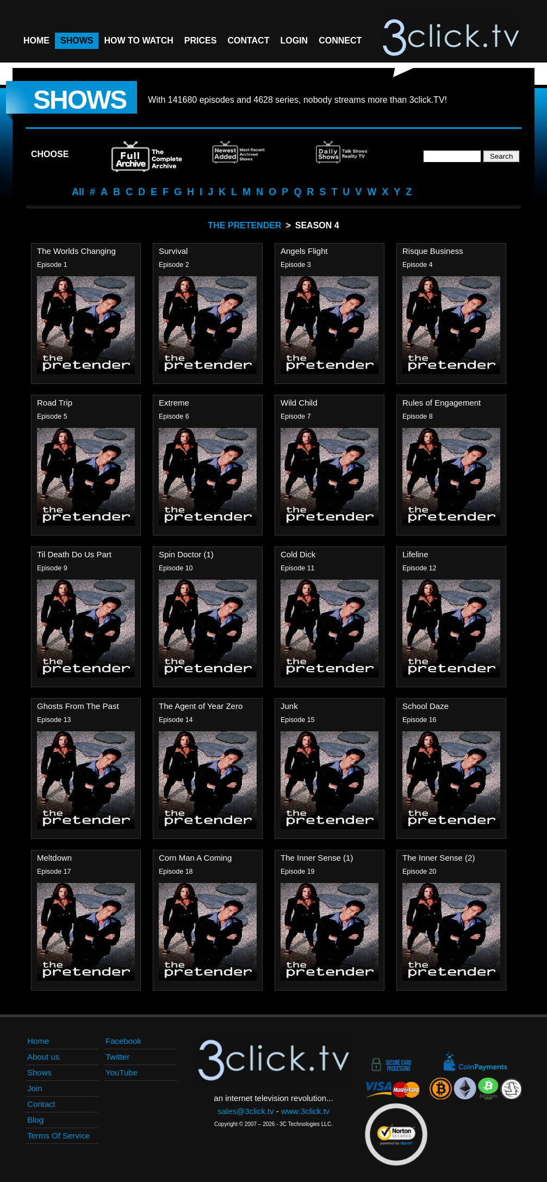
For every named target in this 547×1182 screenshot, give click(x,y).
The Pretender (244, 225)
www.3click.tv (305, 1111)
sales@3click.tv (245, 1111)
